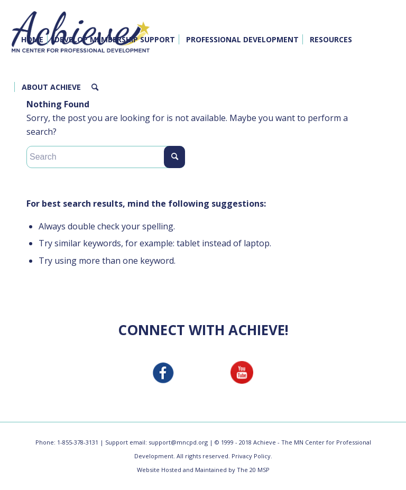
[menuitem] (32, 39)
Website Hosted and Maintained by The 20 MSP (203, 470)
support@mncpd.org (178, 442)
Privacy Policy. (252, 456)
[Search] (95, 87)
